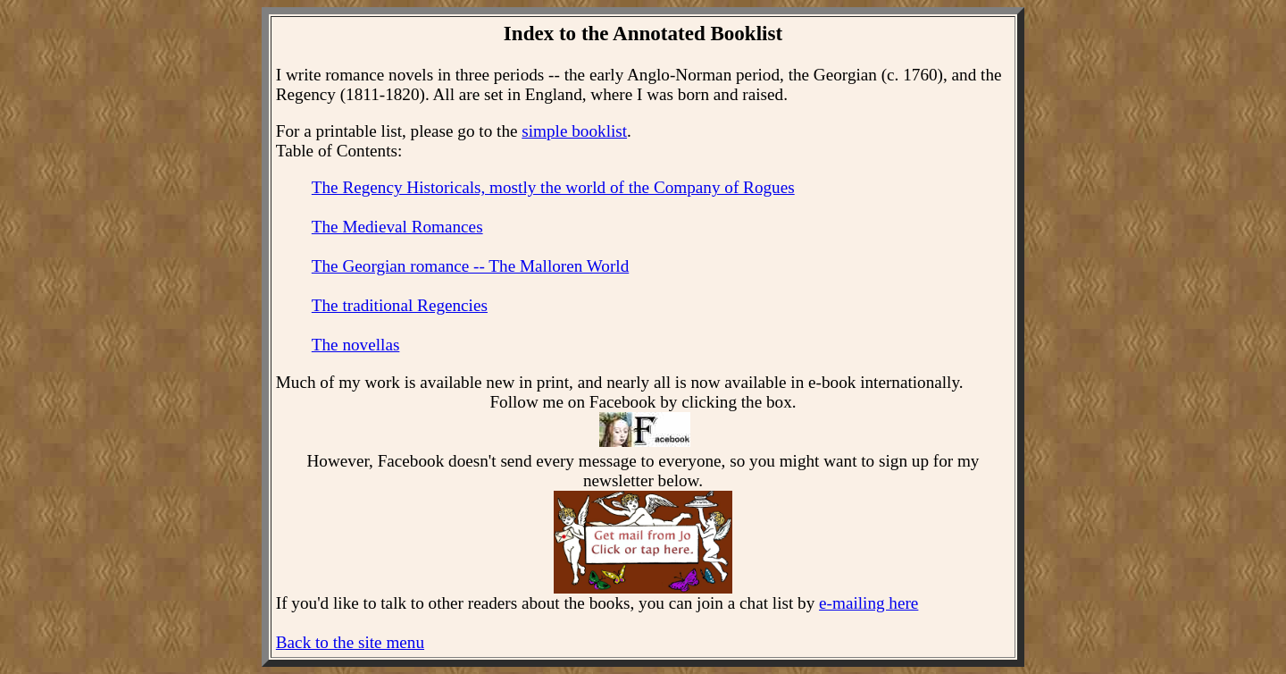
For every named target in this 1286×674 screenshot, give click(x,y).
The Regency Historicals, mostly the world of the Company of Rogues (553, 187)
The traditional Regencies (400, 305)
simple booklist (574, 131)
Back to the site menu (350, 642)
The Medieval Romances (397, 226)
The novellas (356, 344)
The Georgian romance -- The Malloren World (470, 266)
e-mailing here (868, 603)
